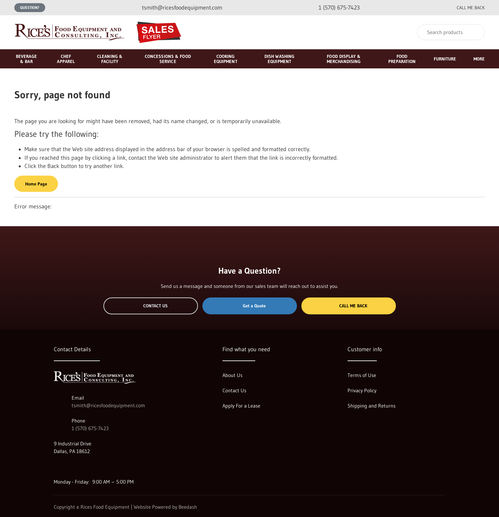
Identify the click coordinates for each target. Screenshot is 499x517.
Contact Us (151, 306)
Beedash (188, 507)
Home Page (36, 184)
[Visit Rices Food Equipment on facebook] (70, 466)
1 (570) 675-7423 (90, 428)
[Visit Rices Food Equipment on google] (57, 466)
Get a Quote (249, 306)
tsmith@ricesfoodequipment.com (108, 405)
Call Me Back (348, 306)
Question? (29, 7)
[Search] (451, 32)
